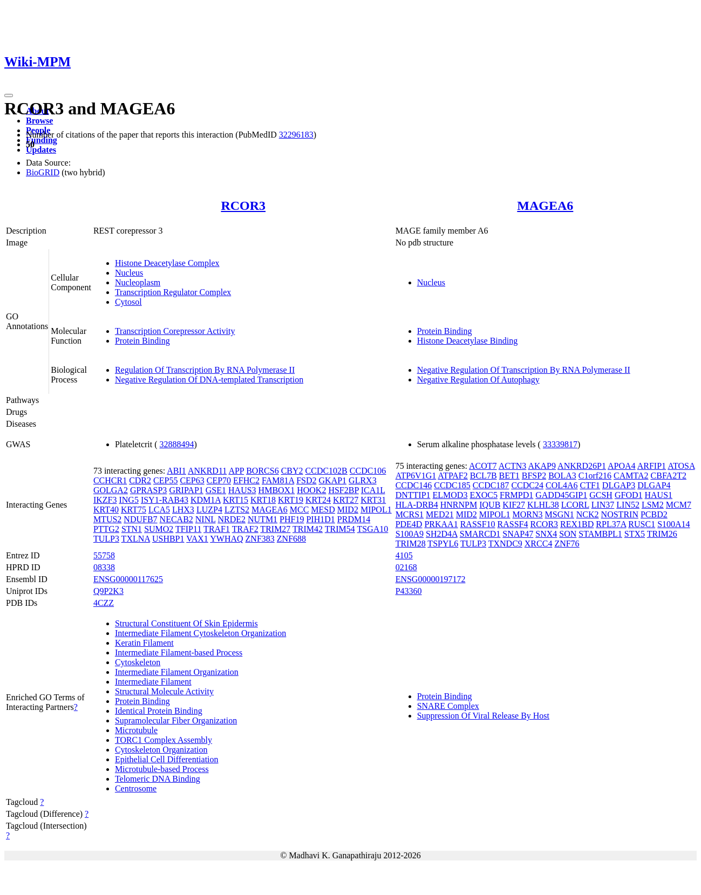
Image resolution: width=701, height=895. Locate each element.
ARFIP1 (651, 465)
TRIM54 (340, 529)
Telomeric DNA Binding (157, 778)
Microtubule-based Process (162, 769)
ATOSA (681, 465)
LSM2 (653, 504)
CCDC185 (452, 485)
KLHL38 (543, 504)
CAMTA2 (631, 475)
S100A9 (410, 533)
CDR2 (140, 480)
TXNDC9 (505, 543)
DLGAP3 (618, 485)
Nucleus (129, 272)
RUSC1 (641, 524)
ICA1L (373, 490)
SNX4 (546, 533)
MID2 (347, 509)
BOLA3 (562, 475)
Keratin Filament (144, 642)
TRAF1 (216, 529)
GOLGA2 (110, 490)
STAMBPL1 (600, 533)
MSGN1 (559, 514)
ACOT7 (483, 465)
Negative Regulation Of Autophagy (478, 379)
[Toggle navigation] (8, 95)
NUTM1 (262, 519)
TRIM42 (307, 529)
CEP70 (219, 480)
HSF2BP (343, 490)
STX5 (634, 533)
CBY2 (292, 470)
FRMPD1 (516, 495)
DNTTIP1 (413, 495)
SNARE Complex (448, 705)
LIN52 (627, 504)
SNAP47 (517, 533)
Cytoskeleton (137, 662)
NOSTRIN (619, 514)
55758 (104, 555)
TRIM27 (275, 529)
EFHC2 (246, 480)
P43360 (409, 591)
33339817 (560, 444)
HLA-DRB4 (417, 504)
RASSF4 (513, 524)
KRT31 (373, 499)
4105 (404, 555)
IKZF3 (105, 499)
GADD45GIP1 (561, 495)
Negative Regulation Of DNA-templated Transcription (209, 379)
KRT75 (133, 509)
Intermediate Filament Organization (177, 672)
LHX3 (183, 509)
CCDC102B (326, 470)
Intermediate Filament (153, 681)
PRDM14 (353, 519)
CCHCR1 (110, 480)
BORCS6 (262, 470)
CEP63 (192, 480)
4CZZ (103, 602)
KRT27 (345, 499)
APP (236, 470)
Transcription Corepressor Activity (175, 331)
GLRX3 (363, 480)
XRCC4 (539, 543)
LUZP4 (209, 509)
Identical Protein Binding (158, 710)
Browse (39, 120)
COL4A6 (562, 485)
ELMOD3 (450, 495)
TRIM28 (411, 543)
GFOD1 (629, 495)
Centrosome (135, 788)
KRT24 (318, 499)
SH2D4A (442, 533)
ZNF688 (291, 538)
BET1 (509, 475)
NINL (205, 519)
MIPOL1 (376, 509)
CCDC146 (414, 485)
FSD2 (306, 480)
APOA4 (622, 465)
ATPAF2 (452, 475)
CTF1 (590, 485)
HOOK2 (311, 490)
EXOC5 (483, 495)
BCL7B (483, 475)
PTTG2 (106, 529)
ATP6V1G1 (416, 475)
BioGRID (42, 172)
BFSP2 (534, 475)
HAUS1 (658, 495)
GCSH (600, 495)
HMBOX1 (276, 490)
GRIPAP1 (186, 490)
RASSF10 (477, 524)
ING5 (128, 499)
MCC (299, 509)
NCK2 (587, 514)
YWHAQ (226, 538)
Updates (41, 149)
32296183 (296, 134)
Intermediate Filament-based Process (178, 652)
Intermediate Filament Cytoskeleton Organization (200, 633)
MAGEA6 (545, 206)
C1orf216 (595, 475)
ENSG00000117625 (128, 579)
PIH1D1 (320, 519)
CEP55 (165, 480)
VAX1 (197, 538)
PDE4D (409, 524)
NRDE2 (231, 519)
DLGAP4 (653, 485)
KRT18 (263, 499)
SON (567, 533)
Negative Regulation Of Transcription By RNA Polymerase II (523, 369)
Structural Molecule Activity (164, 691)
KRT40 (106, 509)
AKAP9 (542, 465)
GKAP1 (333, 480)
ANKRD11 (207, 470)
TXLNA (135, 538)
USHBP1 (168, 538)
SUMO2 (158, 529)
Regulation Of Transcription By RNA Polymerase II (205, 369)
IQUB (489, 504)
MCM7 (678, 504)
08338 (104, 567)
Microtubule (136, 730)
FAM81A (278, 480)
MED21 (440, 514)
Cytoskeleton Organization (161, 749)
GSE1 (216, 490)
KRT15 (235, 499)
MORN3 (528, 514)
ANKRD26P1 (581, 465)
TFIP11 (188, 529)
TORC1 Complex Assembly (163, 739)
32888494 (177, 444)
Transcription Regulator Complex (173, 292)
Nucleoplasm (137, 282)
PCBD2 (654, 514)
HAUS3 (242, 490)
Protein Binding (142, 340)
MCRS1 (410, 514)
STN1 (131, 529)
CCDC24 (527, 485)
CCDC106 (368, 470)
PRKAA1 (441, 524)
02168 (406, 567)
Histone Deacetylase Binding (467, 340)
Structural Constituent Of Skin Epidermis (186, 623)
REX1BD (577, 524)
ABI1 (176, 470)
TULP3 (106, 538)
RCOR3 (243, 206)
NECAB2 (176, 519)
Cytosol (128, 301)
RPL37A (611, 524)
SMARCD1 (480, 533)
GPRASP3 (148, 490)
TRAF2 (245, 529)
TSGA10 (373, 529)
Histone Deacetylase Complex (167, 263)
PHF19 (292, 519)
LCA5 (159, 509)
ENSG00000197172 (431, 579)
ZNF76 (566, 543)
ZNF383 (260, 538)
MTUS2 (107, 519)
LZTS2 (236, 509)
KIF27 (513, 504)
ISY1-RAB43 (164, 499)
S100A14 (673, 524)
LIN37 (603, 504)
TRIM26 (662, 533)
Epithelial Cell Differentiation (167, 759)
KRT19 (290, 499)
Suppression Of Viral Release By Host (483, 715)
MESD (323, 509)
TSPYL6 (442, 543)
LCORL (575, 504)
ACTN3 (513, 465)
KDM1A (205, 499)
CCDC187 (491, 485)
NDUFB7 (140, 519)
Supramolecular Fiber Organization (176, 720)
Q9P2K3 (108, 591)
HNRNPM (458, 504)
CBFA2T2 (668, 475)
